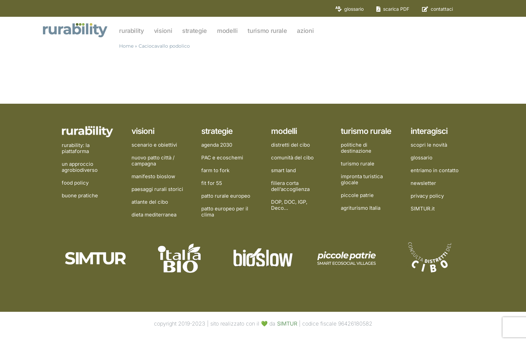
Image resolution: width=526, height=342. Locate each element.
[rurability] (75, 24)
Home (126, 46)
